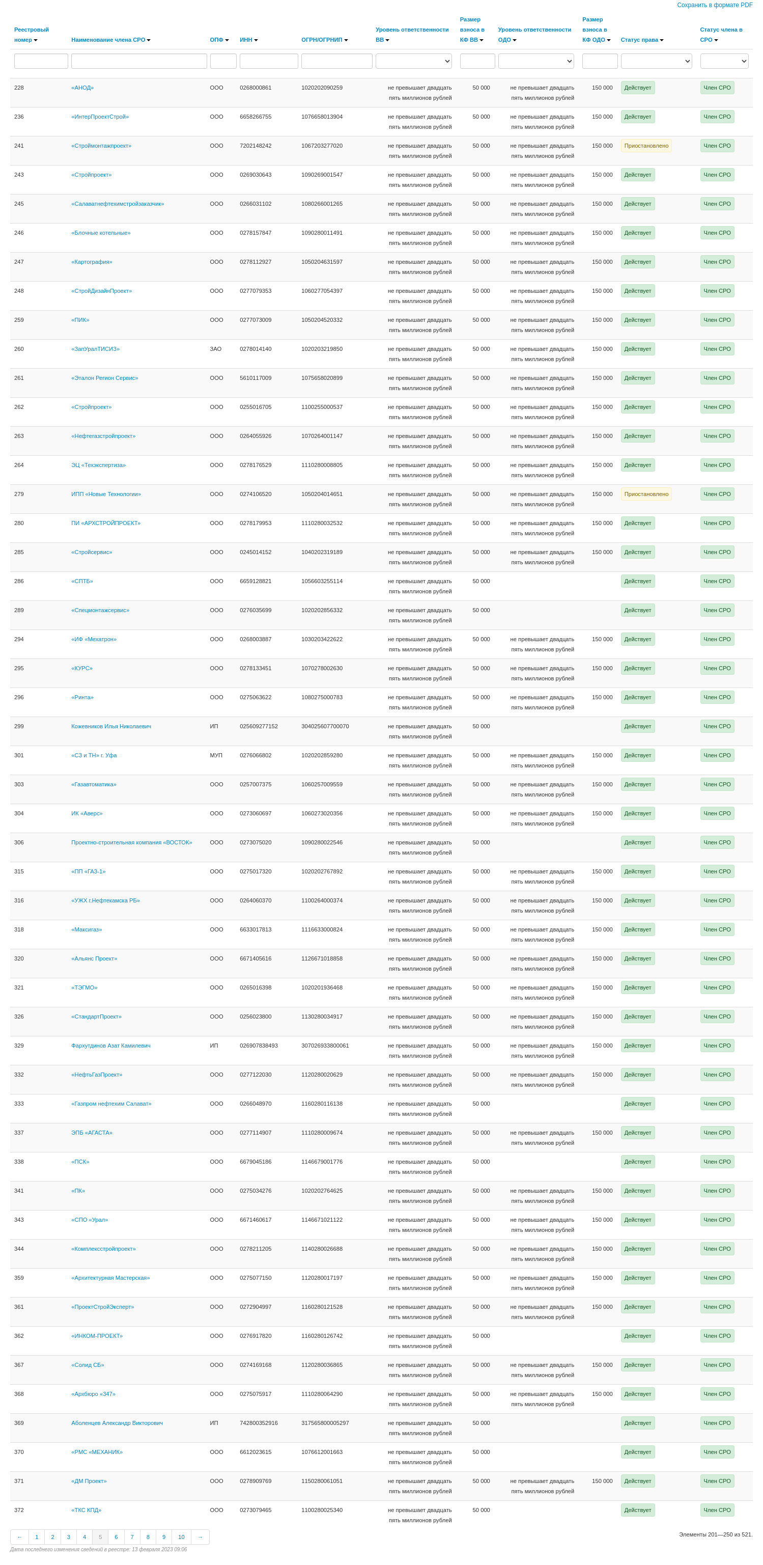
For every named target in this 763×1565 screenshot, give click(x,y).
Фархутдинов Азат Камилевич (110, 1045)
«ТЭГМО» (84, 987)
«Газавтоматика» (94, 784)
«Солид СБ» (87, 1365)
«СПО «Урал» (89, 1220)
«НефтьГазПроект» (96, 1075)
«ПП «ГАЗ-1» (88, 871)
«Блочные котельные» (100, 233)
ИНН (249, 40)
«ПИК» (80, 320)
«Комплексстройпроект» (103, 1249)
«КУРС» (82, 668)
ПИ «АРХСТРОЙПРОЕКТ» (105, 523)
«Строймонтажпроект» (101, 146)
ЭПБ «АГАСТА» (91, 1133)
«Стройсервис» (91, 552)
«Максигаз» (86, 929)
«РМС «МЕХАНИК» (97, 1452)
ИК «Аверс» (86, 813)
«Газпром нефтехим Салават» (111, 1104)
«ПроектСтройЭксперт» (102, 1307)
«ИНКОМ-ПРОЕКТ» (97, 1336)
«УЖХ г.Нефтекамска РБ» (105, 900)
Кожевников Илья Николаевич (111, 726)
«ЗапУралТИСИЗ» (95, 349)
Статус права (642, 40)
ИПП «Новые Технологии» (106, 494)
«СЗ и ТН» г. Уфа (94, 755)
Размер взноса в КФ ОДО (596, 29)
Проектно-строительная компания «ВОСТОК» (131, 842)
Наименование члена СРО (111, 40)
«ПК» (78, 1191)
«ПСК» (80, 1162)
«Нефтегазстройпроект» (103, 436)
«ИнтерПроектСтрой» (100, 117)
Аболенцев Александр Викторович (117, 1423)
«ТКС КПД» (86, 1510)
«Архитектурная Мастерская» (110, 1278)
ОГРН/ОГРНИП (324, 40)
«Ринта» (82, 697)
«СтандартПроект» (96, 1016)
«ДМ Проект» (88, 1481)
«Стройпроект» (91, 175)
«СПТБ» (82, 581)
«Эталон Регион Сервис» (104, 378)
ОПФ (219, 40)
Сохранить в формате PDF (715, 5)
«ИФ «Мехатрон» (94, 639)
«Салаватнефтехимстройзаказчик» (117, 204)
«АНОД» (82, 88)
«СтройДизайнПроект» (101, 291)
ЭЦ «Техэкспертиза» (98, 465)
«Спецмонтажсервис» (100, 610)
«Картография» (91, 262)
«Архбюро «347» (93, 1394)
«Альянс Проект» (94, 958)
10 (181, 1537)
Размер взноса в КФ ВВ (472, 29)
